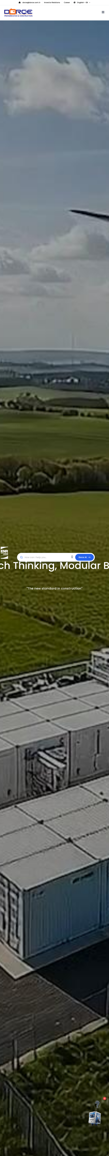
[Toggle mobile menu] (103, 12)
